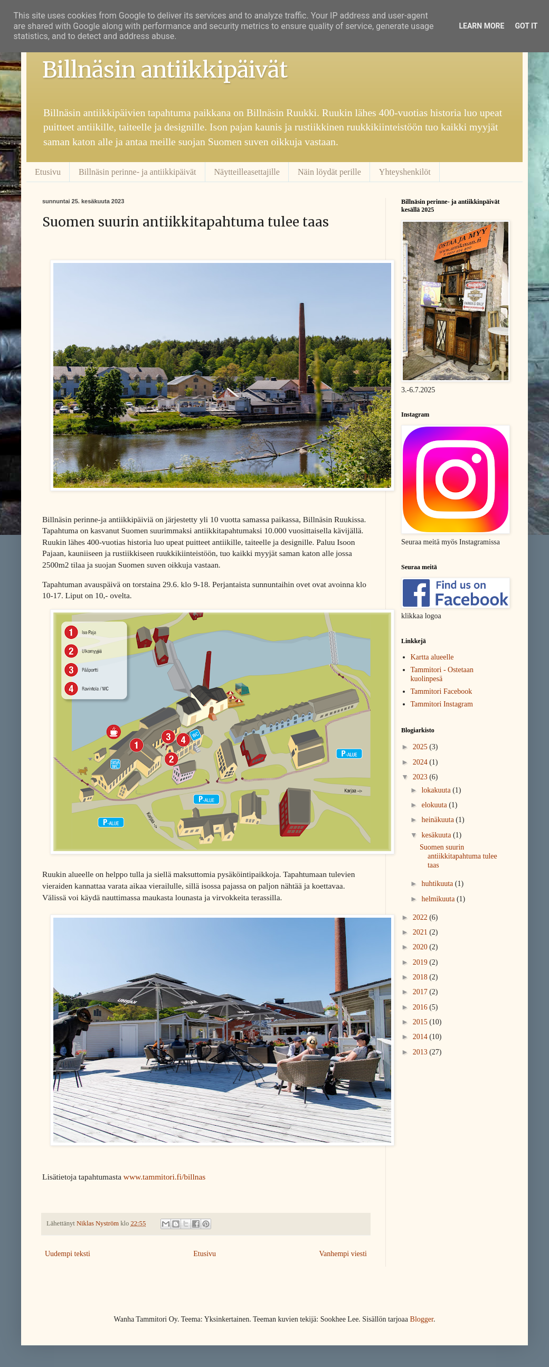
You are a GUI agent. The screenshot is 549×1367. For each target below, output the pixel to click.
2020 (421, 947)
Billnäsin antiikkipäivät (165, 69)
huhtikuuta (438, 884)
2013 (421, 1052)
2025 (421, 747)
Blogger (421, 1319)
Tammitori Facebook (441, 691)
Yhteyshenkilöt (405, 171)
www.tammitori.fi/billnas (164, 1176)
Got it (526, 26)
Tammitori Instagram (442, 704)
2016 (421, 1007)
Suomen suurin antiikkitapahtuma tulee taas (458, 856)
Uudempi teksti (67, 1254)
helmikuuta (439, 899)
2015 (421, 1022)
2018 (421, 977)
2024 (421, 762)
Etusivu (48, 171)
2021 (421, 932)
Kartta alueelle (432, 657)
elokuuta (435, 805)
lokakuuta (436, 790)
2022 (421, 917)
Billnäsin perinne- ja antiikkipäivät (137, 171)
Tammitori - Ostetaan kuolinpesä (442, 674)
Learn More (481, 26)
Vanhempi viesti (343, 1254)
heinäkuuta (438, 820)
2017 (421, 992)
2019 (421, 962)
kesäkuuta (436, 835)
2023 (421, 777)
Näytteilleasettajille (247, 171)
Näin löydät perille (329, 171)
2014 (421, 1037)
